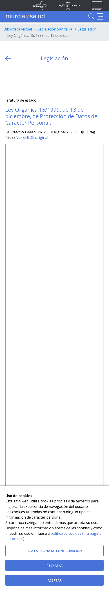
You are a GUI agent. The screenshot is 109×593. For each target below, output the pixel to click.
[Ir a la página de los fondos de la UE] (97, 5)
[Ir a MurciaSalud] (25, 16)
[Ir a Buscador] (91, 16)
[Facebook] (17, 79)
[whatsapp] (26, 79)
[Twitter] (8, 79)
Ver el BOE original (32, 137)
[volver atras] (8, 58)
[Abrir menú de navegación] (100, 16)
